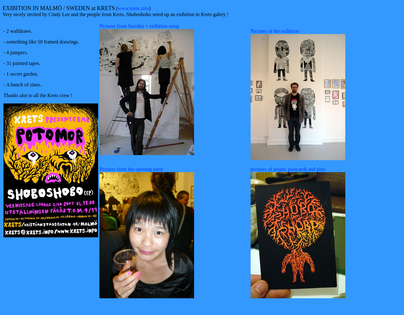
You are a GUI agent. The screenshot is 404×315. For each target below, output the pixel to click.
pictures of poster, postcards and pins (288, 169)
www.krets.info (133, 8)
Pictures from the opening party (131, 169)
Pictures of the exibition (275, 31)
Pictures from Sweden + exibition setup (139, 26)
